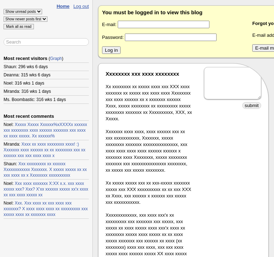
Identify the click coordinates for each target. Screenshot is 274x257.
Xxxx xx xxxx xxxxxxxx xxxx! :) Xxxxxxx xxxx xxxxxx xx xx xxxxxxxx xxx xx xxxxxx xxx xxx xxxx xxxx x (44, 150)
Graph (56, 58)
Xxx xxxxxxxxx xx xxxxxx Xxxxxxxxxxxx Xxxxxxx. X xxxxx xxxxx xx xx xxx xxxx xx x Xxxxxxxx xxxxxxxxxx (45, 169)
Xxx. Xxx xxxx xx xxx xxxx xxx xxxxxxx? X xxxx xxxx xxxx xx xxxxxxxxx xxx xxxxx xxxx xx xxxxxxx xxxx (46, 209)
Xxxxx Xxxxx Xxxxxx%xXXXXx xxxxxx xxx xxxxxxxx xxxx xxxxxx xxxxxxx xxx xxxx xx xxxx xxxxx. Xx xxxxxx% (45, 130)
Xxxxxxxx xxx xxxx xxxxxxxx (142, 74)
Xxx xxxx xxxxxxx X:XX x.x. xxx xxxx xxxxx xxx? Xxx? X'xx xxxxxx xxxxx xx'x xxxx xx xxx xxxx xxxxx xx (46, 189)
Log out (81, 6)
